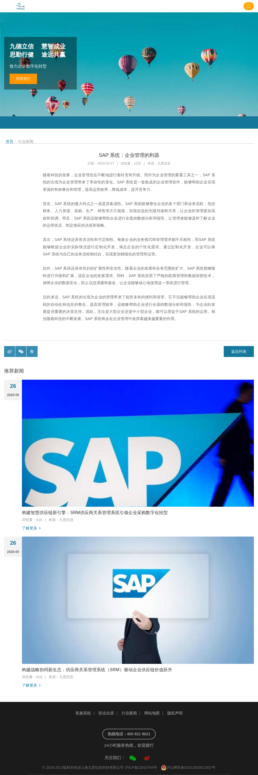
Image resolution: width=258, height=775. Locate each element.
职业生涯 (106, 713)
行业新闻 (129, 713)
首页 (9, 141)
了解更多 (29, 528)
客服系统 (83, 713)
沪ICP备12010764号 (141, 767)
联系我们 (23, 79)
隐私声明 (175, 713)
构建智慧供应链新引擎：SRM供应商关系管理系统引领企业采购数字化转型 (95, 512)
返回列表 (238, 351)
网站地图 (152, 713)
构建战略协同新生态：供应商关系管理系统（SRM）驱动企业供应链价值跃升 (97, 669)
